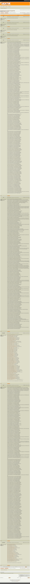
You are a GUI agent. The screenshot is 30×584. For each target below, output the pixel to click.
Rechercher (9, 6)
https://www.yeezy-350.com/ (10, 364)
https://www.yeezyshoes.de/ (10, 348)
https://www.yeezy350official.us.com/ (11, 360)
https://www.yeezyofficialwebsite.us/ (11, 341)
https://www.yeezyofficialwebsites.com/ (11, 369)
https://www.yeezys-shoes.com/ (11, 363)
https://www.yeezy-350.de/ (10, 351)
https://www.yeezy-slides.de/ (10, 350)
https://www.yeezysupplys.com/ (11, 355)
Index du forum (2, 8)
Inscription (4, 6)
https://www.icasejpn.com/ (10, 379)
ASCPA (4, 8)
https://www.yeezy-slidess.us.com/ (11, 359)
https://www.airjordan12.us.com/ (11, 546)
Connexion (6, 6)
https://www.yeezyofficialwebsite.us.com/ (12, 334)
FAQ (1, 6)
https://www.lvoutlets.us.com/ (10, 344)
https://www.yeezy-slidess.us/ (10, 353)
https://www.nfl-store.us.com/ (10, 549)
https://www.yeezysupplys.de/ (10, 349)
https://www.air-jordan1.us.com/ (11, 561)
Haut (0, 20)
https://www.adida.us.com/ (10, 356)
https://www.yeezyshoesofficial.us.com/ (11, 361)
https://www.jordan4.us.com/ (10, 551)
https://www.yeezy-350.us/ (10, 373)
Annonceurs (7, 11)
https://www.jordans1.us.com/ (10, 545)
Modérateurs (4, 11)
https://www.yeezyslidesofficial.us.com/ (11, 367)
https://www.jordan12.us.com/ (10, 557)
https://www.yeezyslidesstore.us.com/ (11, 553)
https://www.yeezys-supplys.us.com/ (11, 358)
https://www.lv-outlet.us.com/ (10, 347)
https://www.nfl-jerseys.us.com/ (10, 552)
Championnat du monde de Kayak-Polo (7, 10)
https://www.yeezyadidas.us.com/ (11, 354)
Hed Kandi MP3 (18, 580)
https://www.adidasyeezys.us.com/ (11, 376)
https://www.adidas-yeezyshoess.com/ (11, 337)
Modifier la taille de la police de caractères (0, 0)
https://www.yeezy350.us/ (10, 340)
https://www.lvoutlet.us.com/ (10, 343)
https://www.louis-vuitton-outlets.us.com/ (12, 346)
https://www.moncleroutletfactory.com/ (11, 378)
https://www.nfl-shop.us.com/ (10, 548)
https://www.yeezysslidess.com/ (11, 375)
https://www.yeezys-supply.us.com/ (11, 357)
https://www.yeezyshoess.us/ (10, 352)
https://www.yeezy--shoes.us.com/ (11, 335)
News (6, 8)
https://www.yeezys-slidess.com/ (11, 365)
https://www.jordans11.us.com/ (10, 558)
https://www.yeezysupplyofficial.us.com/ (11, 366)
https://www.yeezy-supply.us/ (10, 372)
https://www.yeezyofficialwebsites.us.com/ (12, 370)
